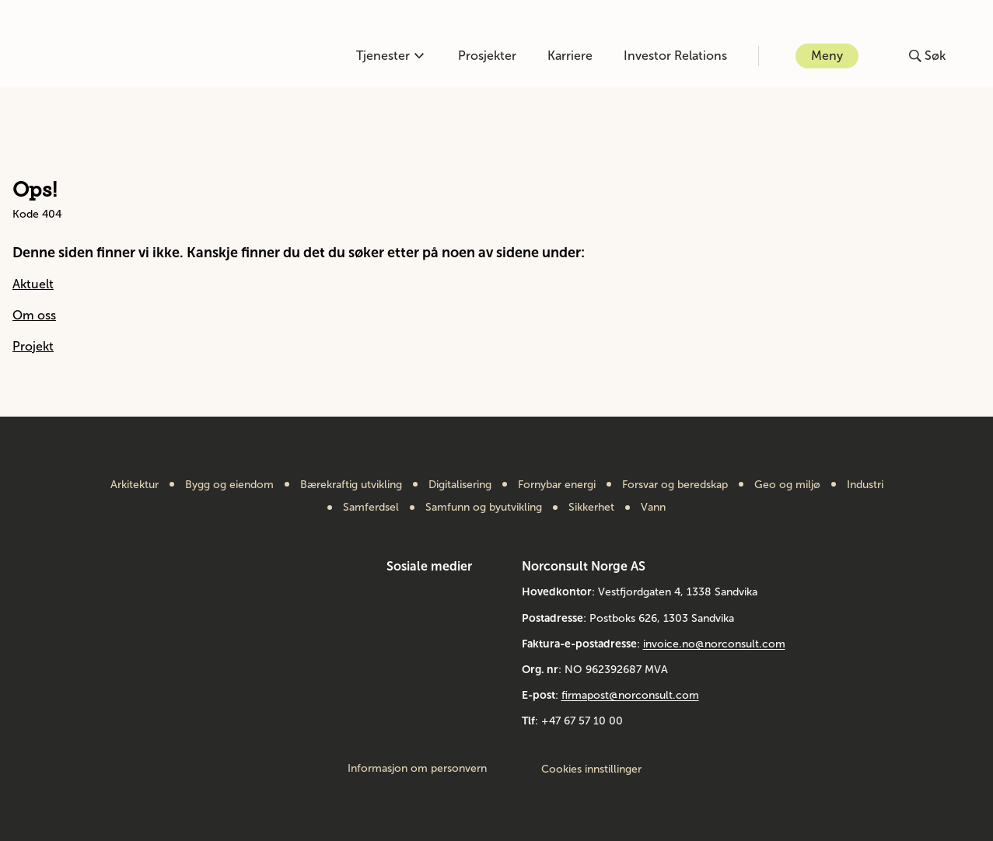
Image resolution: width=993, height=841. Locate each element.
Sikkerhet (591, 507)
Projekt (33, 346)
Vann (653, 507)
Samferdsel (371, 507)
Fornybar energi (557, 485)
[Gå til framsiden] (103, 56)
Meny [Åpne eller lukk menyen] (827, 55)
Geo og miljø (787, 485)
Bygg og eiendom (229, 485)
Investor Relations (675, 55)
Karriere (570, 55)
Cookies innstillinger (591, 769)
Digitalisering (459, 485)
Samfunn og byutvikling (483, 507)
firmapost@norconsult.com (630, 695)
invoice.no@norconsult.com (714, 644)
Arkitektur (134, 485)
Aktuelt (33, 284)
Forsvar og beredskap (675, 485)
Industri (865, 485)
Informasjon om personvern (417, 768)
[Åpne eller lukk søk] (927, 56)
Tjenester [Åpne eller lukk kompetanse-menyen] (390, 55)
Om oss (34, 315)
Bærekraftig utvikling (351, 485)
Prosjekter (487, 55)
